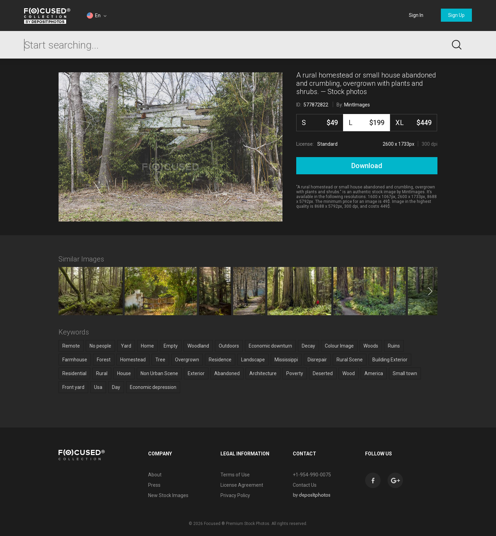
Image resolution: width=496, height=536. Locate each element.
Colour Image (339, 346)
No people (100, 346)
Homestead (133, 359)
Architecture (263, 373)
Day (116, 387)
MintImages (357, 104)
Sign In (416, 15)
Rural (101, 373)
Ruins (394, 346)
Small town (405, 373)
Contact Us (305, 485)
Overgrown (187, 359)
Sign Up (456, 15)
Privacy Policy (235, 495)
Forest (104, 359)
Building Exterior (389, 359)
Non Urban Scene (159, 373)
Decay (308, 346)
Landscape (253, 359)
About (155, 474)
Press (154, 485)
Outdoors (229, 346)
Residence (220, 359)
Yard (126, 346)
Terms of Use (235, 474)
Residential (74, 373)
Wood (348, 373)
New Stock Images (168, 495)
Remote (71, 346)
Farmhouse (74, 359)
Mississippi (286, 359)
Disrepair (317, 359)
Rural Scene (350, 359)
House (124, 373)
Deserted (323, 373)
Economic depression (153, 387)
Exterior (196, 373)
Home (147, 346)
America (373, 373)
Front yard (73, 387)
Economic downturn (270, 346)
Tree (160, 359)
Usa (98, 387)
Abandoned (227, 373)
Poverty (294, 373)
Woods (370, 346)
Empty (171, 346)
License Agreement (241, 485)
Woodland (198, 346)
